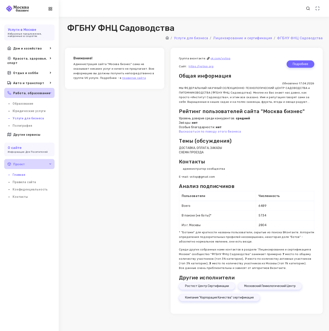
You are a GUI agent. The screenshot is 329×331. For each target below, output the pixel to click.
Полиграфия (22, 125)
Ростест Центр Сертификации (207, 286)
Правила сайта (24, 182)
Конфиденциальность (30, 189)
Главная (19, 174)
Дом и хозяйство (29, 48)
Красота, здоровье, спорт (29, 60)
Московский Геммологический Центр (270, 286)
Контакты (20, 196)
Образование (23, 103)
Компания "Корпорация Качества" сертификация (219, 297)
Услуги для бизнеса (28, 118)
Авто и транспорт (29, 82)
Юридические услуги (29, 111)
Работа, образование (29, 92)
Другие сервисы (23, 134)
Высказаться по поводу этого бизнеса (210, 131)
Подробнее (300, 64)
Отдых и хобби (29, 72)
